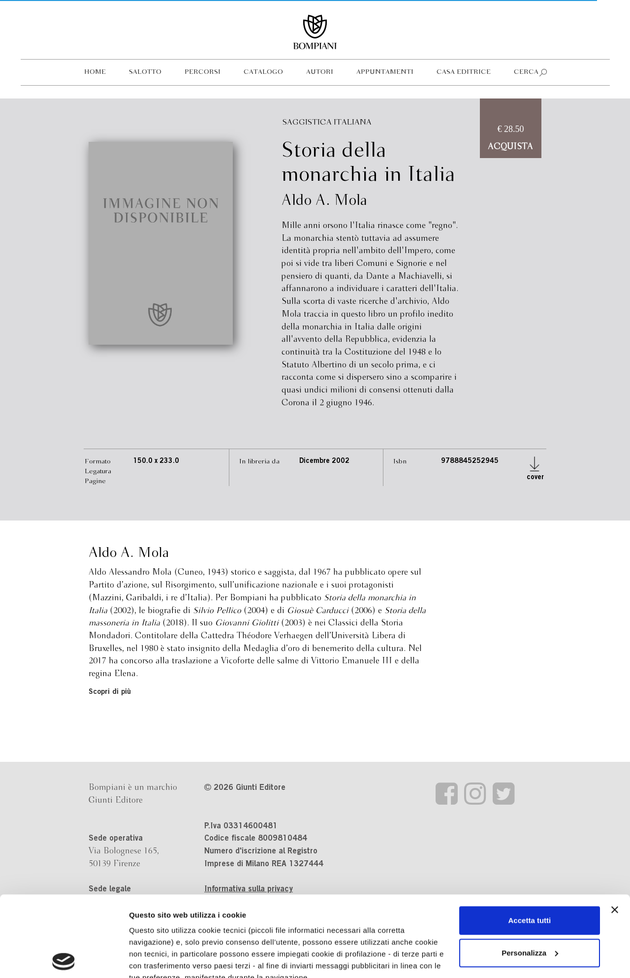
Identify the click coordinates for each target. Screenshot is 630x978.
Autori (319, 72)
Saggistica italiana (327, 122)
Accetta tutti (529, 840)
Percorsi (202, 72)
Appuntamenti (384, 72)
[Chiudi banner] (614, 829)
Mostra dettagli (155, 958)
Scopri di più (110, 692)
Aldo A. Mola (324, 201)
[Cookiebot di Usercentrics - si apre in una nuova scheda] (64, 958)
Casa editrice (464, 72)
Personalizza (530, 872)
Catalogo (263, 72)
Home (95, 72)
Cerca (526, 72)
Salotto (145, 72)
